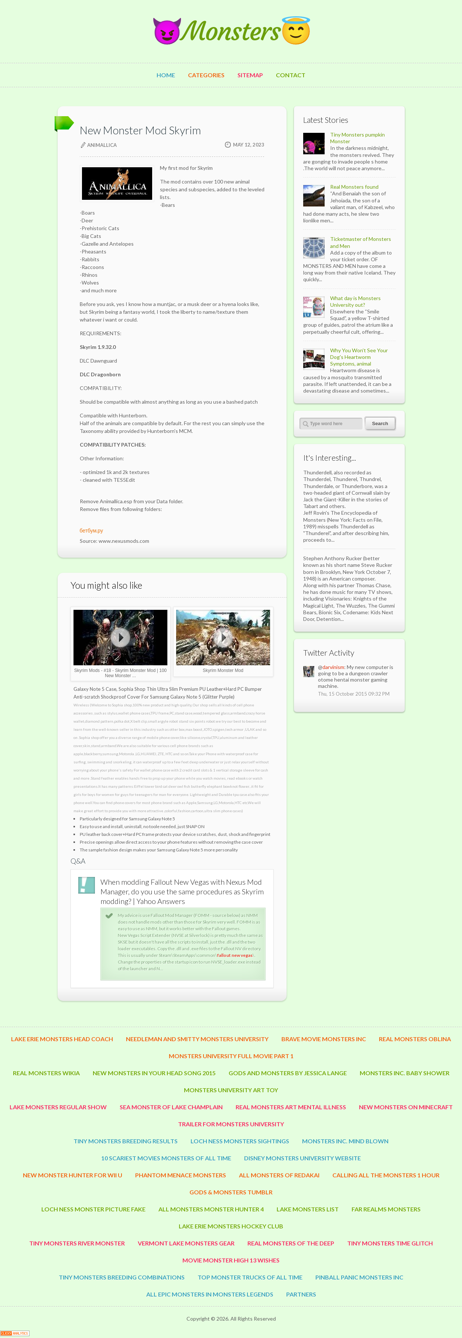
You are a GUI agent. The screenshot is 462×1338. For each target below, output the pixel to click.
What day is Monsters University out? (355, 301)
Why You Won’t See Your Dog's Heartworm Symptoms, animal (359, 357)
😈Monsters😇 (231, 31)
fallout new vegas (235, 955)
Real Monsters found (354, 187)
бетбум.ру (91, 530)
